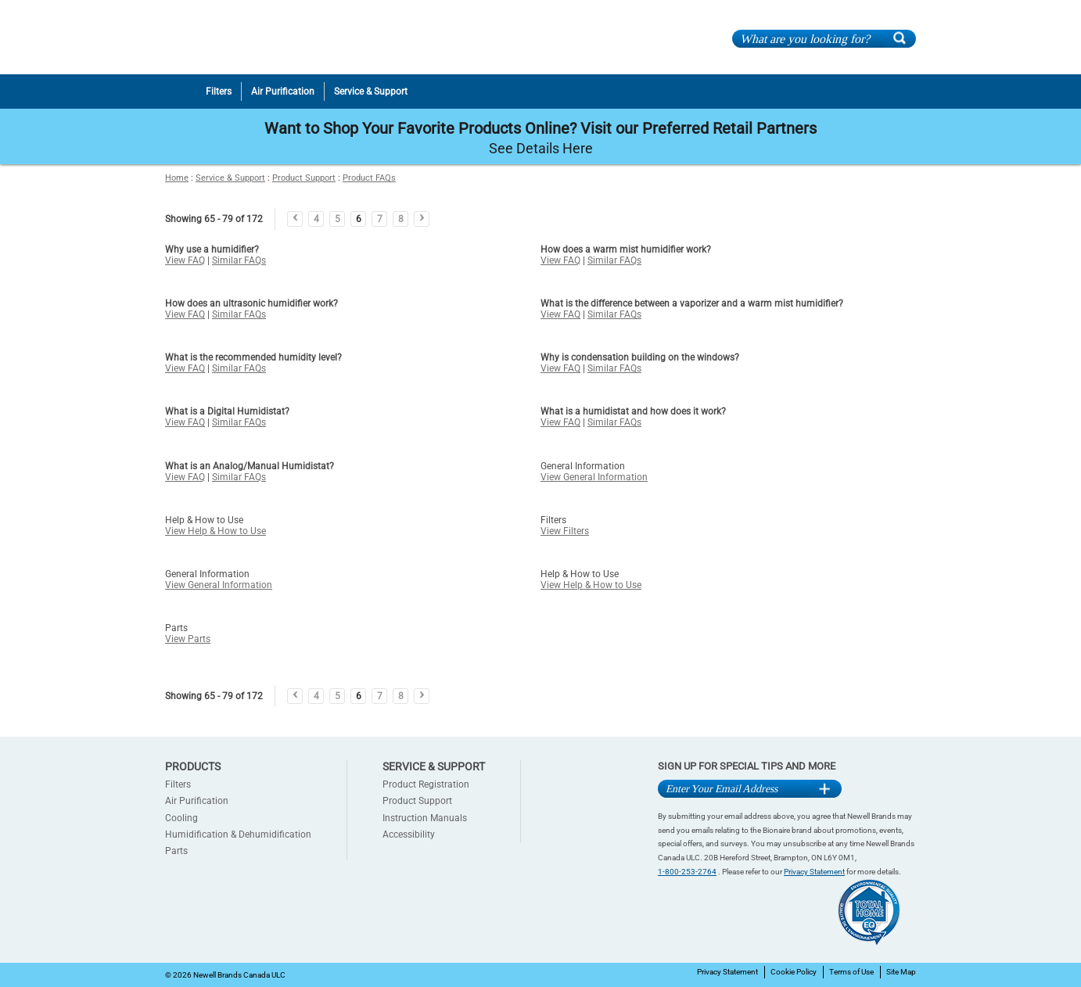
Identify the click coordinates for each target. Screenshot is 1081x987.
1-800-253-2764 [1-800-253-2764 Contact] (687, 871)
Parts (176, 850)
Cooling (181, 818)
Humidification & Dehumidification (238, 834)
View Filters (564, 531)
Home (177, 178)
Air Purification (196, 800)
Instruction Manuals (424, 818)
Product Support (304, 178)
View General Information (594, 477)
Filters (178, 784)
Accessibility (408, 834)
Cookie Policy (793, 971)
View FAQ (185, 260)
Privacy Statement (814, 871)
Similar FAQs (239, 260)
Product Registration (425, 784)
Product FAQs (369, 178)
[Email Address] (734, 789)
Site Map (901, 971)
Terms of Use (851, 971)
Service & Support (230, 178)
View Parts (187, 638)
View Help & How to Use (215, 531)
